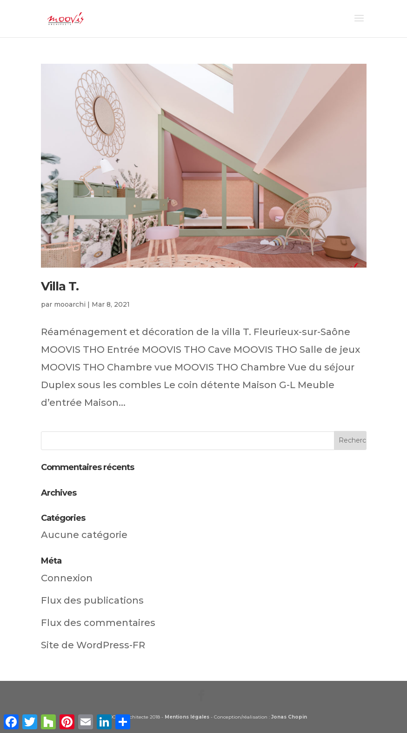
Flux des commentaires (98, 622)
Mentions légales (187, 717)
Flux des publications (92, 600)
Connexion (67, 578)
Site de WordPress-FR (93, 645)
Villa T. (60, 286)
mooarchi (70, 304)
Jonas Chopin (289, 717)
